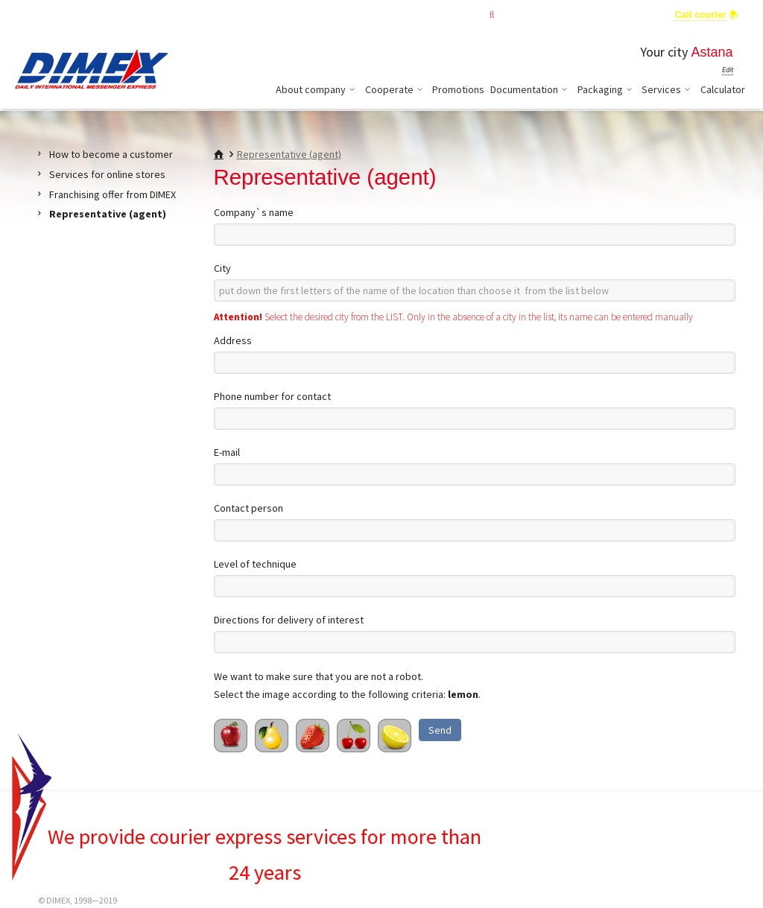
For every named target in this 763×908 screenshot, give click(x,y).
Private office (545, 15)
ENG (47, 14)
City (222, 268)
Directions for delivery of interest (289, 619)
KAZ (23, 13)
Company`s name (254, 212)
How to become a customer (111, 154)
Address (233, 340)
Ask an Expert (626, 15)
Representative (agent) (289, 154)
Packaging (606, 89)
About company (317, 89)
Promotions (458, 89)
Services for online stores (107, 174)
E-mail (227, 452)
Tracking (473, 15)
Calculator (722, 89)
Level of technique (255, 564)
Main (417, 15)
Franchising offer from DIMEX (112, 194)
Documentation (531, 89)
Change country (142, 14)
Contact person (248, 508)
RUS (72, 13)
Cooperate (396, 89)
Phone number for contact (272, 396)
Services (668, 89)
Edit (727, 69)
